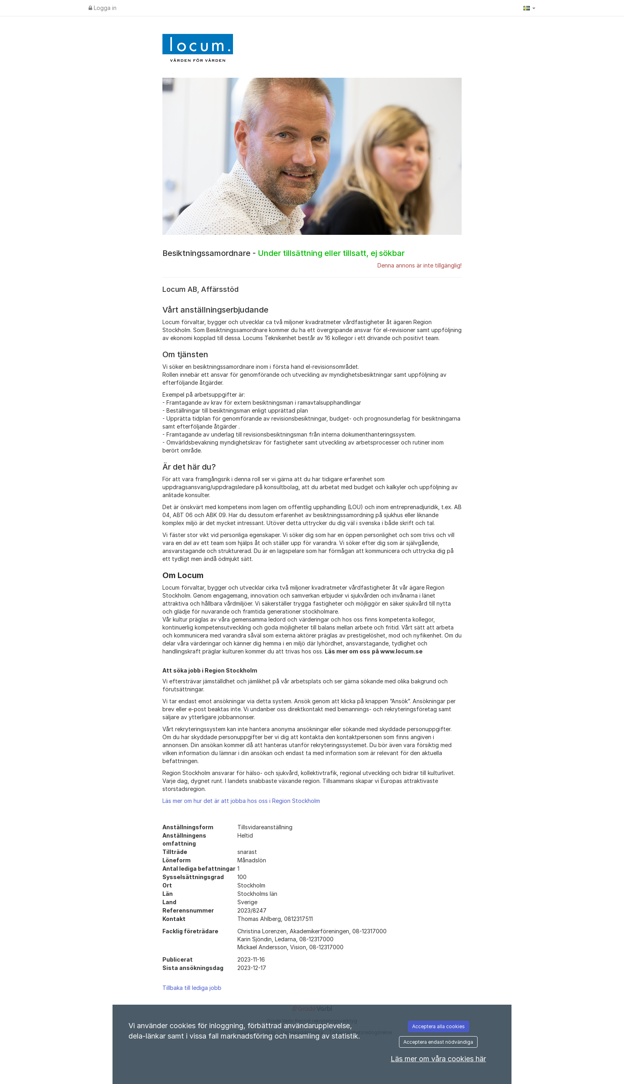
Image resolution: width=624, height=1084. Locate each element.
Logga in (103, 7)
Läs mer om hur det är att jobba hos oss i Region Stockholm (241, 800)
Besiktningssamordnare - (283, 253)
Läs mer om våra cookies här (438, 1058)
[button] (529, 8)
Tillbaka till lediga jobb (191, 987)
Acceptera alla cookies (438, 1026)
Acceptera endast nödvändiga (438, 1042)
